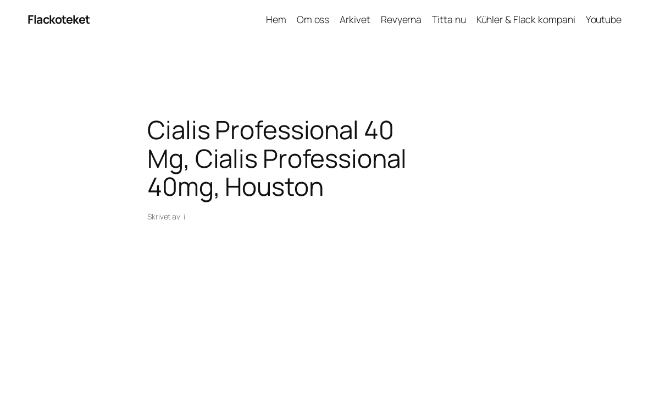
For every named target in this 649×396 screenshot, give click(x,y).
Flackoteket (58, 19)
